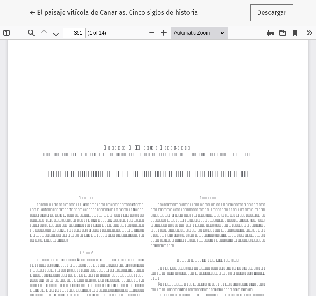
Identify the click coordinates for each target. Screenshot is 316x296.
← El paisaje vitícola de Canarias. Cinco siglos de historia (114, 11)
